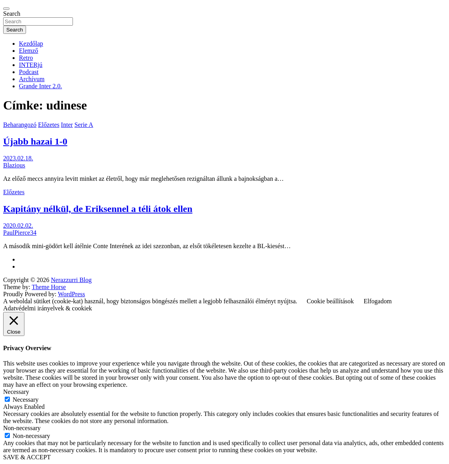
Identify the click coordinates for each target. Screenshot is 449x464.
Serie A (84, 124)
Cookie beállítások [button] (330, 301)
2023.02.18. (18, 158)
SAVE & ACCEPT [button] (27, 457)
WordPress (71, 294)
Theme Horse (49, 287)
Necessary (26, 399)
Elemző (28, 50)
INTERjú (31, 64)
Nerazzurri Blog (71, 280)
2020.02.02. (18, 225)
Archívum (32, 79)
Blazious (14, 165)
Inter (67, 124)
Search (11, 13)
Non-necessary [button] (22, 428)
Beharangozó (19, 124)
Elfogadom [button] (378, 301)
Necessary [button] (16, 391)
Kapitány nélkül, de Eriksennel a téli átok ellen (97, 209)
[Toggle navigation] (6, 8)
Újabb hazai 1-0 (35, 141)
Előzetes (48, 124)
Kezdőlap (31, 43)
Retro (26, 57)
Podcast (29, 72)
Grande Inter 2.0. (40, 86)
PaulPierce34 (19, 232)
